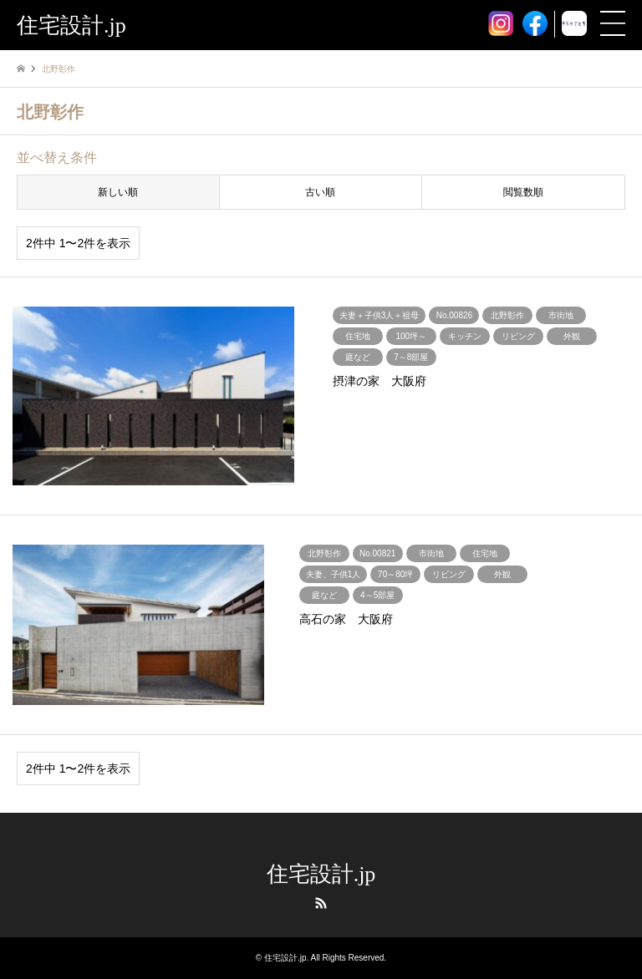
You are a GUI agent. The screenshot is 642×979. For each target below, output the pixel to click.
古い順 (320, 192)
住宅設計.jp (321, 874)
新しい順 (118, 192)
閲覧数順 (523, 192)
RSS (321, 903)
